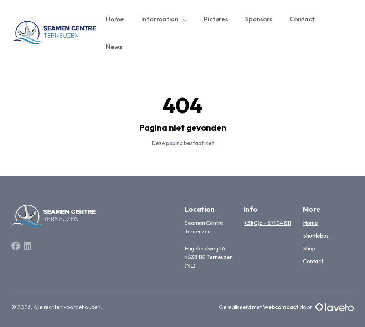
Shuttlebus (316, 235)
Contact (302, 19)
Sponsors (258, 19)
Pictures (216, 19)
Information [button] (160, 19)
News (114, 47)
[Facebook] (16, 246)
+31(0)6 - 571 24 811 (267, 222)
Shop (309, 248)
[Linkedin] (27, 246)
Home (115, 19)
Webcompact (280, 307)
